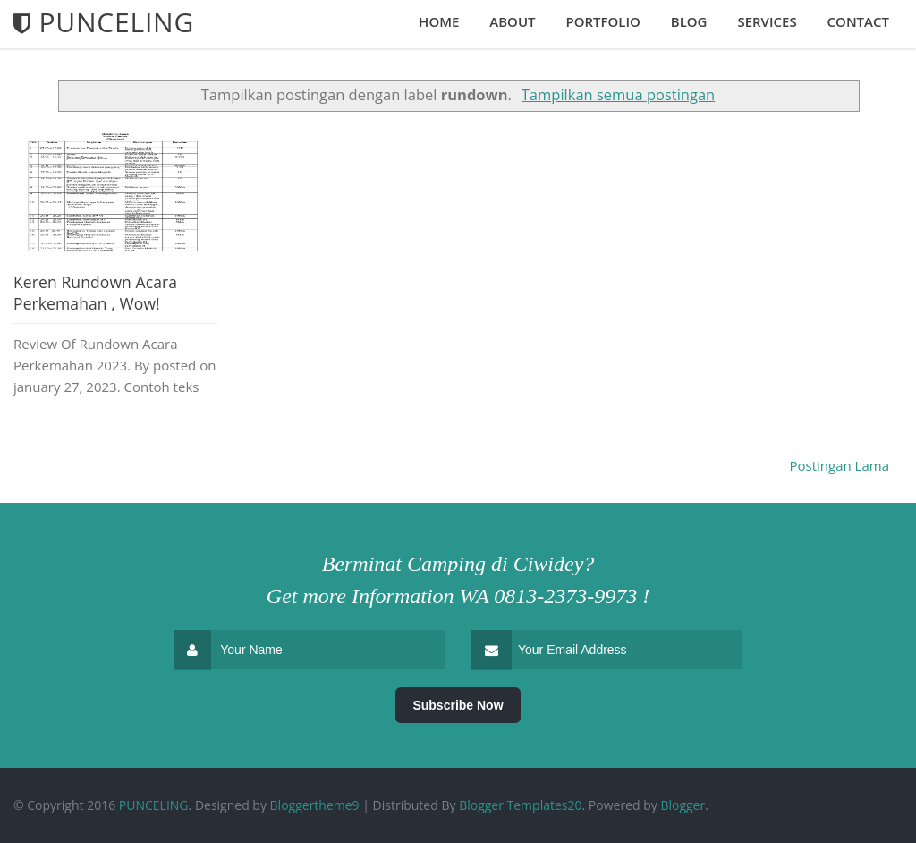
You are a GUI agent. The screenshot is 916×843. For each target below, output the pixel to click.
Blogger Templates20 (520, 804)
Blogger (682, 804)
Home (439, 21)
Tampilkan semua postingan (618, 94)
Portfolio (602, 21)
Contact (858, 21)
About (512, 21)
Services (766, 21)
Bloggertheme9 (315, 804)
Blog (689, 21)
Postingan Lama (840, 465)
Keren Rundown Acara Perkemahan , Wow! (95, 292)
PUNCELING (154, 804)
